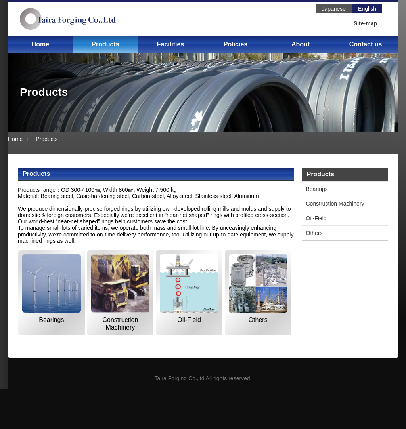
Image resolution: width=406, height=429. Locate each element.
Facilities (170, 44)
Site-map (365, 23)
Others (258, 320)
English (367, 9)
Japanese (334, 9)
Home (40, 44)
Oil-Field (189, 320)
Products (105, 44)
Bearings (51, 320)
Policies (235, 44)
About (300, 44)
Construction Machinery (120, 323)
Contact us (365, 44)
